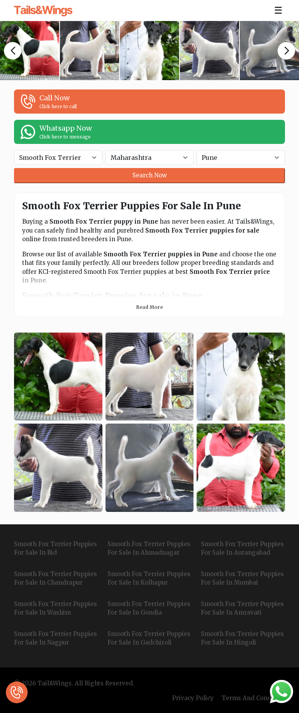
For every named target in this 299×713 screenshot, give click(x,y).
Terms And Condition (253, 698)
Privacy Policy (193, 698)
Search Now (149, 175)
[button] (12, 51)
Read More (149, 307)
